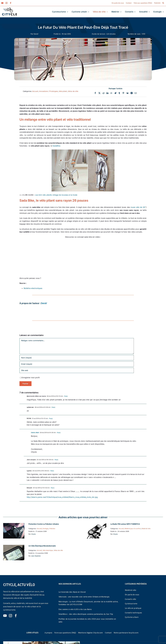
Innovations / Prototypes (48, 91)
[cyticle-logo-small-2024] (9, 8)
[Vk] (127, 93)
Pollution (52, 528)
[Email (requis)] (76, 364)
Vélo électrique (48, 550)
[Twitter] (99, 93)
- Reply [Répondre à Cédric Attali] (58, 432)
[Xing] (132, 93)
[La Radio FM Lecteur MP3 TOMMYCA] (95, 524)
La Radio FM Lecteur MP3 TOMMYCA (125, 524)
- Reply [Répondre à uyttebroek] (52, 407)
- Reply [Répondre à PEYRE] (50, 418)
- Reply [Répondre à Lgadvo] (51, 471)
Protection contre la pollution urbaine (43, 524)
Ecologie (45, 528)
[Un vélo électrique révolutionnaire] (13, 546)
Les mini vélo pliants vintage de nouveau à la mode (56, 195)
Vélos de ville (73, 91)
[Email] (136, 93)
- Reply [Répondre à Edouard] (52, 488)
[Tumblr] (119, 93)
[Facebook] (95, 93)
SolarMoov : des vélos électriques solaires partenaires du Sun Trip (86, 614)
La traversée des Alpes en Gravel (72, 592)
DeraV (36, 34)
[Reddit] (103, 93)
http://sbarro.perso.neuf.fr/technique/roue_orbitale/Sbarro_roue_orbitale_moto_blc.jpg (62, 497)
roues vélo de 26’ (138, 207)
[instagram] (6, 3)
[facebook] (11, 3)
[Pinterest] (123, 93)
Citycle (33, 534)
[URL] (76, 370)
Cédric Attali (35, 432)
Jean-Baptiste (36, 556)
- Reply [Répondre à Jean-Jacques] (55, 459)
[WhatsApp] (111, 93)
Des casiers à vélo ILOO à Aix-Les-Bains (75, 609)
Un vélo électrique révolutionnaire (42, 546)
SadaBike (56, 146)
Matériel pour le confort (133, 528)
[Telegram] (115, 93)
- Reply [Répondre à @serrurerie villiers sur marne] (65, 396)
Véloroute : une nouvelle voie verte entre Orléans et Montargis (84, 597)
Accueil (35, 91)
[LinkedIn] (107, 93)
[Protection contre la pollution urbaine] (13, 524)
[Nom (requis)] (76, 357)
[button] (163, 3)
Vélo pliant (63, 91)
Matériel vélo (146, 528)
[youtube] (2, 3)
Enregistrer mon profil (31, 377)
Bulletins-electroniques (33, 288)
